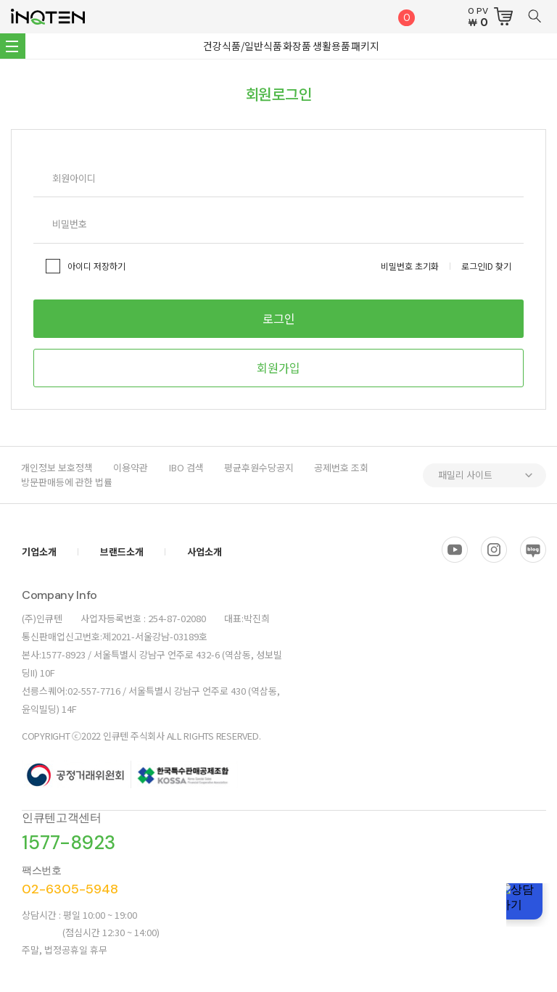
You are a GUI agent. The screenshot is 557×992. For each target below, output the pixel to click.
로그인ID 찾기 (486, 266)
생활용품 (331, 45)
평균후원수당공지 (263, 467)
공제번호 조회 (347, 467)
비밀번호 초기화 (410, 266)
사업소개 (204, 551)
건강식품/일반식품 (244, 45)
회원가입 (278, 367)
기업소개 (39, 551)
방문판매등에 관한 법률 (67, 482)
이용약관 (132, 467)
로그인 (279, 318)
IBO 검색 (189, 467)
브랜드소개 (122, 551)
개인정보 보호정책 (58, 467)
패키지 (364, 45)
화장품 (298, 45)
